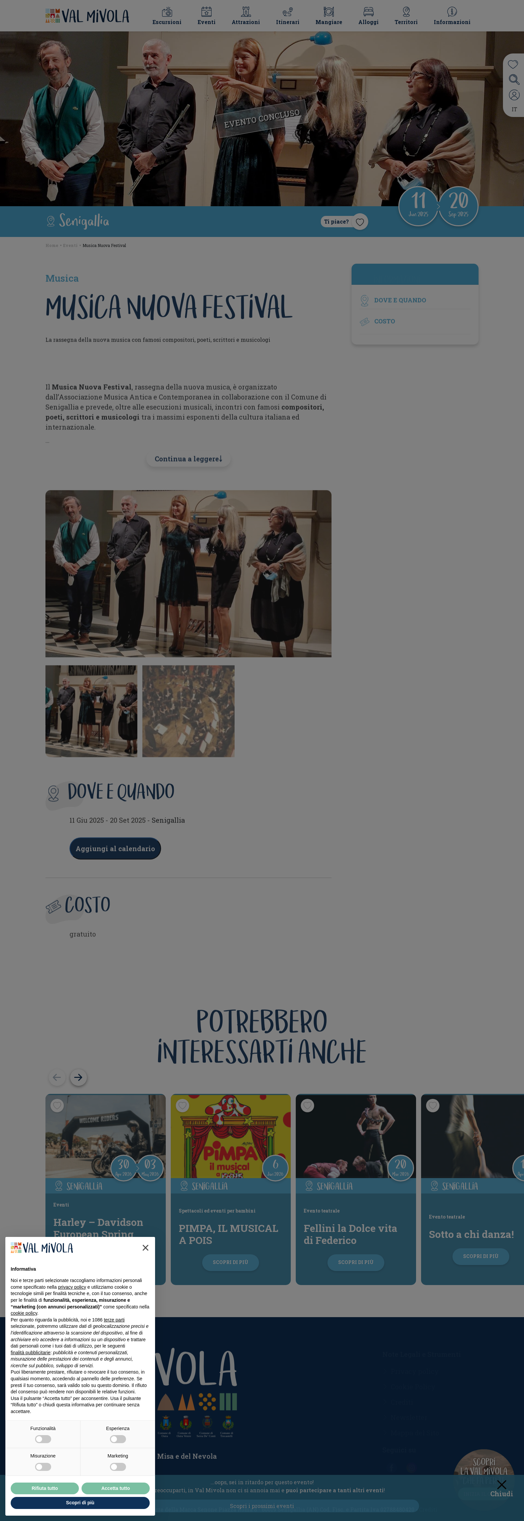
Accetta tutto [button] (115, 1488)
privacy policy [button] (72, 1287)
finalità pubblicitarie (30, 1352)
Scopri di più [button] (80, 1502)
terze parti (114, 1319)
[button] (145, 1247)
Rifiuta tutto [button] (45, 1488)
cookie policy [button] (24, 1313)
